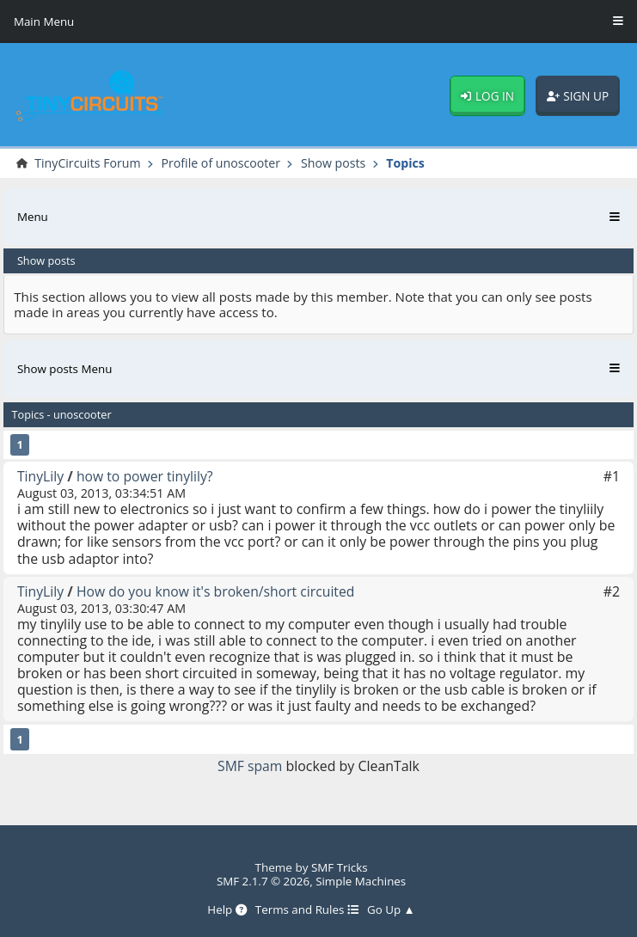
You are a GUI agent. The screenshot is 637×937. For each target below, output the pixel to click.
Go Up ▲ (392, 909)
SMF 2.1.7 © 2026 (263, 881)
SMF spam (250, 765)
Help (225, 909)
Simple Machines (361, 881)
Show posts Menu (65, 369)
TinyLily (40, 476)
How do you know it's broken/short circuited (217, 591)
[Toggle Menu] (618, 21)
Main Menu (44, 21)
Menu (32, 216)
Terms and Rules (306, 909)
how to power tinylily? (146, 476)
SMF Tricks (339, 867)
